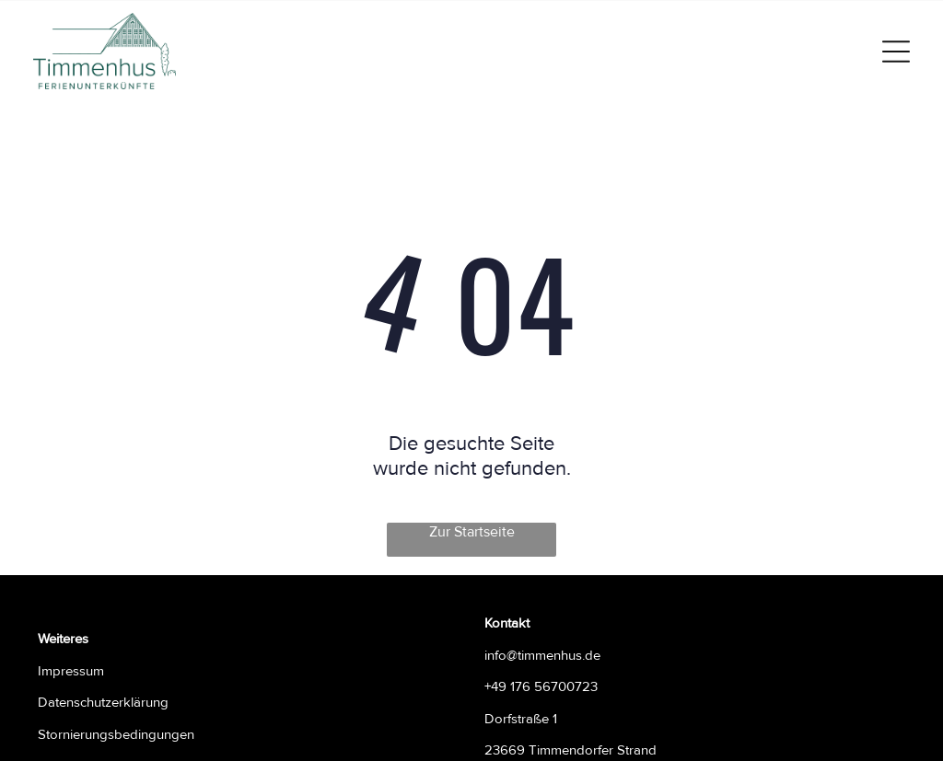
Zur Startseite (472, 532)
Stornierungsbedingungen (116, 734)
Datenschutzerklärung (103, 702)
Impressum (71, 671)
